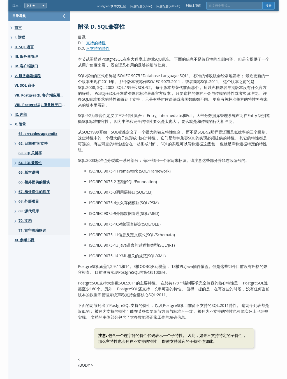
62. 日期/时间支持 (33, 143)
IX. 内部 (21, 114)
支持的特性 (107, 42)
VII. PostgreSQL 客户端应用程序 (41, 95)
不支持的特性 (109, 48)
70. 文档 (25, 220)
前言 (18, 27)
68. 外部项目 (28, 201)
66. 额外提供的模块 (34, 182)
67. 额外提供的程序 (34, 191)
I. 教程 (20, 37)
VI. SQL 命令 (25, 85)
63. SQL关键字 (30, 153)
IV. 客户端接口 (26, 66)
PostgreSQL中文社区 (111, 6)
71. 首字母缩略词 (32, 230)
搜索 (268, 5)
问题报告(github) (168, 6)
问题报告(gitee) (141, 6)
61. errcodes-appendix (37, 133)
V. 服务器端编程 (28, 75)
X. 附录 (20, 124)
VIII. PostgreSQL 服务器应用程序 (42, 104)
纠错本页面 (193, 5)
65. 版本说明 (28, 172)
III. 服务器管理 (26, 56)
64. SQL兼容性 (30, 162)
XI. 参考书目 (24, 240)
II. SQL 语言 (24, 47)
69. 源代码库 (28, 211)
